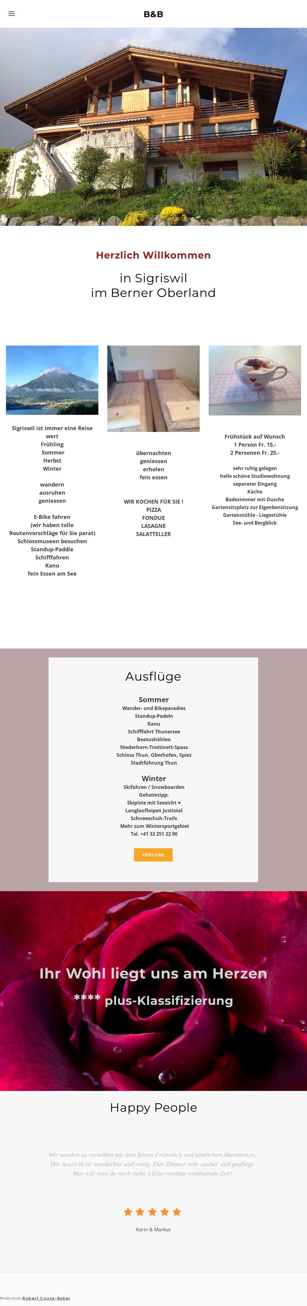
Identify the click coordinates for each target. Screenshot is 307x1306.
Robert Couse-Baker (46, 1298)
